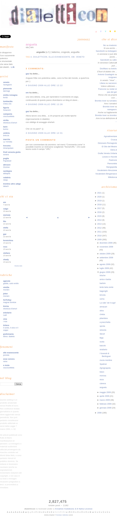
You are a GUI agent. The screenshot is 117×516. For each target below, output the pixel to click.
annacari (103, 307)
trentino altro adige (12, 184)
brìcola (102, 295)
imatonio (112, 45)
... (116, 48)
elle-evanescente (59, 57)
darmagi (6, 91)
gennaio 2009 (106, 408)
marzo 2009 (105, 400)
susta (102, 342)
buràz (5, 97)
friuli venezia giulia (12, 152)
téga (101, 338)
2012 (99, 228)
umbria (6, 133)
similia (6, 287)
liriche (6, 306)
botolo (113, 68)
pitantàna (104, 318)
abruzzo (6, 165)
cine (5, 319)
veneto (6, 82)
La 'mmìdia (7, 142)
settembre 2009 (106, 257)
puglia (6, 158)
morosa (103, 375)
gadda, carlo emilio (11, 283)
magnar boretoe (9, 302)
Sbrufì (102, 334)
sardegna (7, 171)
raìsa (5, 361)
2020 (99, 197)
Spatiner (103, 364)
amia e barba (105, 279)
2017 (99, 208)
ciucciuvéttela (8, 116)
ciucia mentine (106, 360)
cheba (102, 314)
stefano (6, 253)
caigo (5, 209)
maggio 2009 (105, 392)
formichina (8, 240)
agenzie (6, 281)
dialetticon (40, 57)
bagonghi (104, 291)
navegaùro (7, 85)
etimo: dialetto (9, 336)
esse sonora (9, 359)
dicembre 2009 (106, 243)
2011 (99, 232)
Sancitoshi (100, 51)
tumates (113, 101)
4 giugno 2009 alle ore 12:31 (44, 133)
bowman (59, 515)
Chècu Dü (7, 104)
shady (6, 259)
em (4, 202)
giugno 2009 (105, 272)
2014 (99, 220)
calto (114, 60)
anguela (31, 44)
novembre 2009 (106, 247)
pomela (6, 355)
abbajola (6, 173)
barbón (103, 283)
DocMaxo (104, 68)
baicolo (103, 345)
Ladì (5, 315)
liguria (6, 108)
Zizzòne (6, 167)
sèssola (103, 330)
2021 (99, 193)
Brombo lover (100, 101)
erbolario (7, 313)
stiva (102, 310)
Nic (104, 45)
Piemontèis (112, 163)
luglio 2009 (105, 268)
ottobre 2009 (105, 254)
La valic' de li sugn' (108, 303)
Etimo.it (114, 150)
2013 (99, 224)
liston (102, 372)
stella (5, 228)
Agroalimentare (110, 136)
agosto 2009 (105, 264)
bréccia (6, 135)
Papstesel (7, 161)
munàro (6, 290)
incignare (113, 77)
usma (102, 299)
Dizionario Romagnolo (107, 143)
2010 (99, 235)
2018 (99, 204)
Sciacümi (7, 110)
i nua (5, 321)
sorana (6, 155)
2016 (99, 212)
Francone (102, 89)
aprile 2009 (105, 396)
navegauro (111, 109)
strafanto (103, 349)
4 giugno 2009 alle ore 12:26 (44, 104)
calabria (6, 177)
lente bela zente (106, 287)
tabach (6, 186)
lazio (5, 127)
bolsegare (112, 51)
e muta (6, 365)
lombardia (7, 101)
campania (7, 114)
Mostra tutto (18, 266)
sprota (102, 326)
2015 (99, 216)
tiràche (102, 275)
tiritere (6, 325)
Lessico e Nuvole (109, 157)
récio (102, 379)
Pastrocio (113, 160)
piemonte (7, 88)
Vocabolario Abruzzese (107, 170)
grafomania (8, 334)
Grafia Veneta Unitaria (107, 153)
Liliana (102, 83)
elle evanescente (11, 353)
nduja (5, 180)
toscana (6, 146)
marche (6, 139)
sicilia (6, 120)
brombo (113, 115)
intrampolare (8, 148)
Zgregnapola (105, 368)
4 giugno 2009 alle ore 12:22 (44, 85)
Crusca (114, 140)
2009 (99, 239)
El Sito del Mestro (109, 146)
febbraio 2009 (106, 404)
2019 (99, 200)
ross (5, 247)
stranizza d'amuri (10, 123)
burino (5, 129)
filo (4, 221)
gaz (4, 234)
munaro (6, 296)
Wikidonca (112, 177)
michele (6, 215)
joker (5, 293)
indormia (65, 515)
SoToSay (7, 300)
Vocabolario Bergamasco (106, 174)
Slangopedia (111, 167)
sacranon (112, 83)
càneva (103, 383)
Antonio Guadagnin (106, 74)
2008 (99, 413)
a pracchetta (105, 322)
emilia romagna (10, 95)
